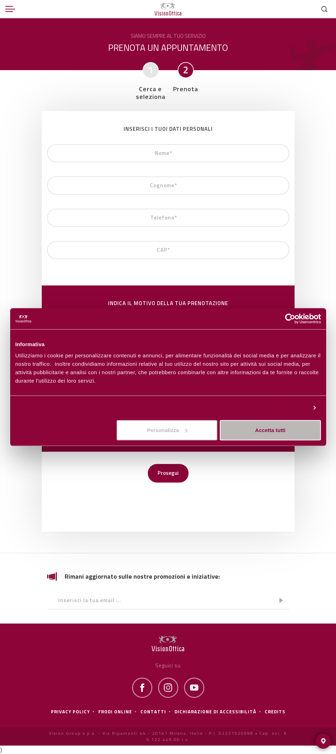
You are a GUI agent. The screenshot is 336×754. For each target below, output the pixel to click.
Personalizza (291, 408)
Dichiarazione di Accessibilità (215, 711)
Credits (275, 711)
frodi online (115, 711)
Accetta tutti (270, 430)
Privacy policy (70, 711)
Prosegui (168, 473)
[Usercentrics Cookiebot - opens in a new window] (290, 319)
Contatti (153, 711)
